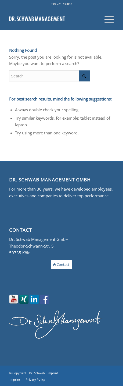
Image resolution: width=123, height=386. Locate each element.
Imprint (53, 373)
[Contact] (61, 264)
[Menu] (106, 19)
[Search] (49, 75)
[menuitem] (106, 19)
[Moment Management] (51, 19)
